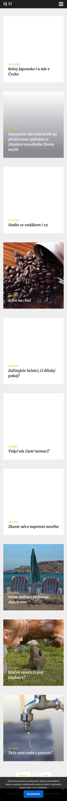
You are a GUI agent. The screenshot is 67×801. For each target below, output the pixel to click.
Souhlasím (33, 794)
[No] (63, 789)
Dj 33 (7, 3)
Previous (23, 775)
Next (45, 775)
